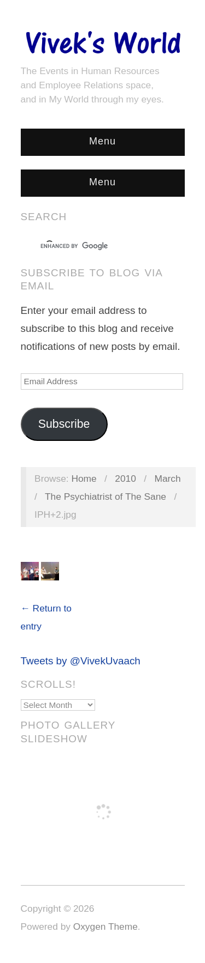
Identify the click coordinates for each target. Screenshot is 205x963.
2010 (125, 478)
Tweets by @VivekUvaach (80, 661)
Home (83, 478)
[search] (92, 246)
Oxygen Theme (105, 926)
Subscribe (64, 424)
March (168, 478)
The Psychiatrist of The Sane (105, 496)
